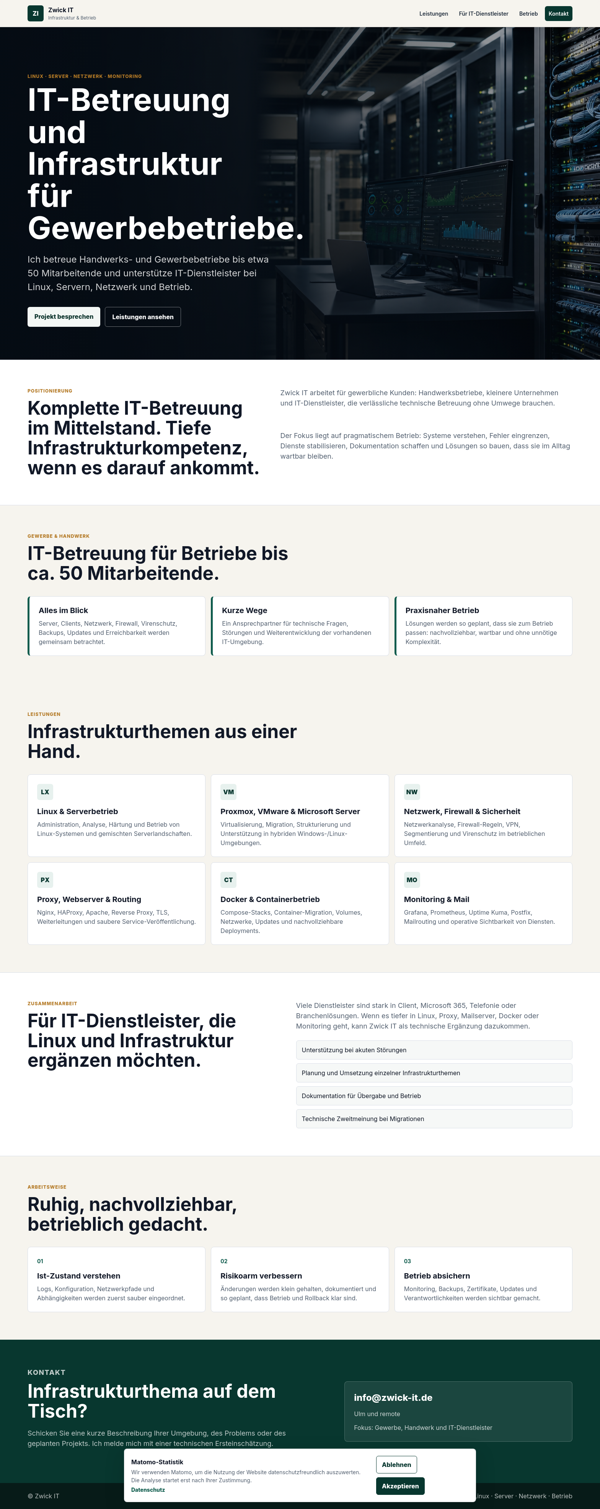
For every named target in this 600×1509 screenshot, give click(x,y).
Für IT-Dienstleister (483, 13)
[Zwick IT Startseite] (62, 13)
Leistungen (433, 13)
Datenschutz (148, 1489)
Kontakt (559, 13)
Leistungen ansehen (143, 317)
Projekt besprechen (63, 316)
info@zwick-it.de (393, 1397)
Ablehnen (396, 1464)
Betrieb (528, 13)
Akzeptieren (400, 1486)
